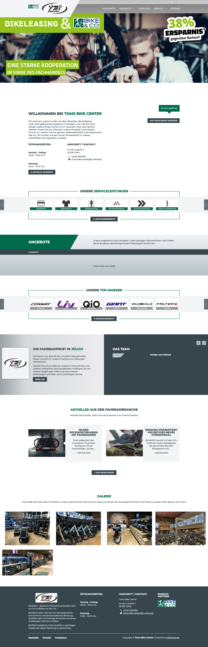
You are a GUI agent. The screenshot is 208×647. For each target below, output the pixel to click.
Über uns (144, 8)
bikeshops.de (172, 637)
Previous (2, 55)
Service (158, 8)
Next (206, 55)
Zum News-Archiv (104, 472)
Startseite (109, 8)
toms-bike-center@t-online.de (86, 159)
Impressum (61, 637)
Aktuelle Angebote (42, 172)
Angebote (125, 8)
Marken (33, 129)
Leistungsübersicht (104, 219)
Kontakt (175, 8)
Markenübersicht (104, 319)
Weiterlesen (84, 453)
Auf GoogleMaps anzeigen (163, 120)
